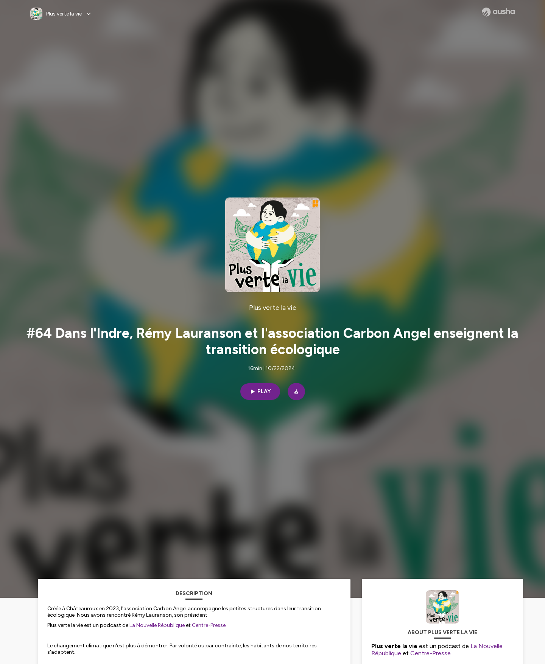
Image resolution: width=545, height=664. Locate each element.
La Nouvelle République (157, 625)
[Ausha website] (498, 12)
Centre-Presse (209, 625)
